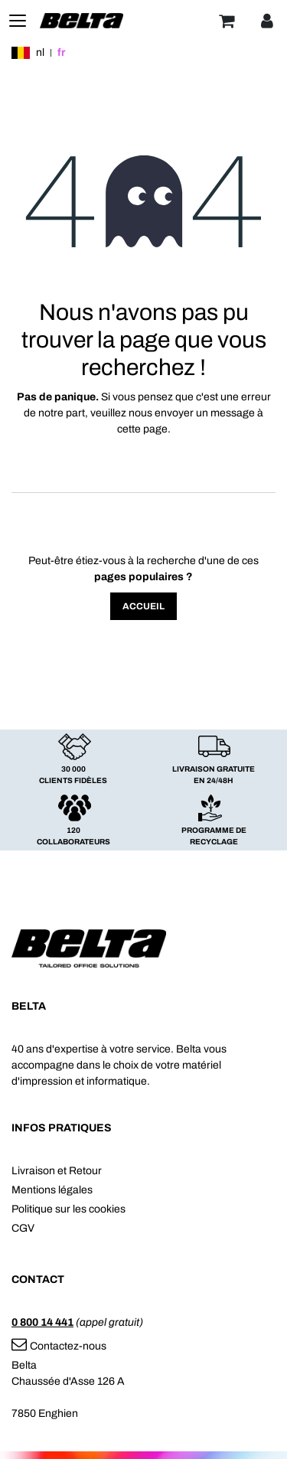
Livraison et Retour (56, 1171)
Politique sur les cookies (68, 1209)
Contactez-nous (58, 1346)
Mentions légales (52, 1190)
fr (61, 52)
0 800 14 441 (42, 1322)
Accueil (143, 606)
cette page (142, 429)
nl (40, 52)
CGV (22, 1228)
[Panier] (226, 20)
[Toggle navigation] (17, 20)
